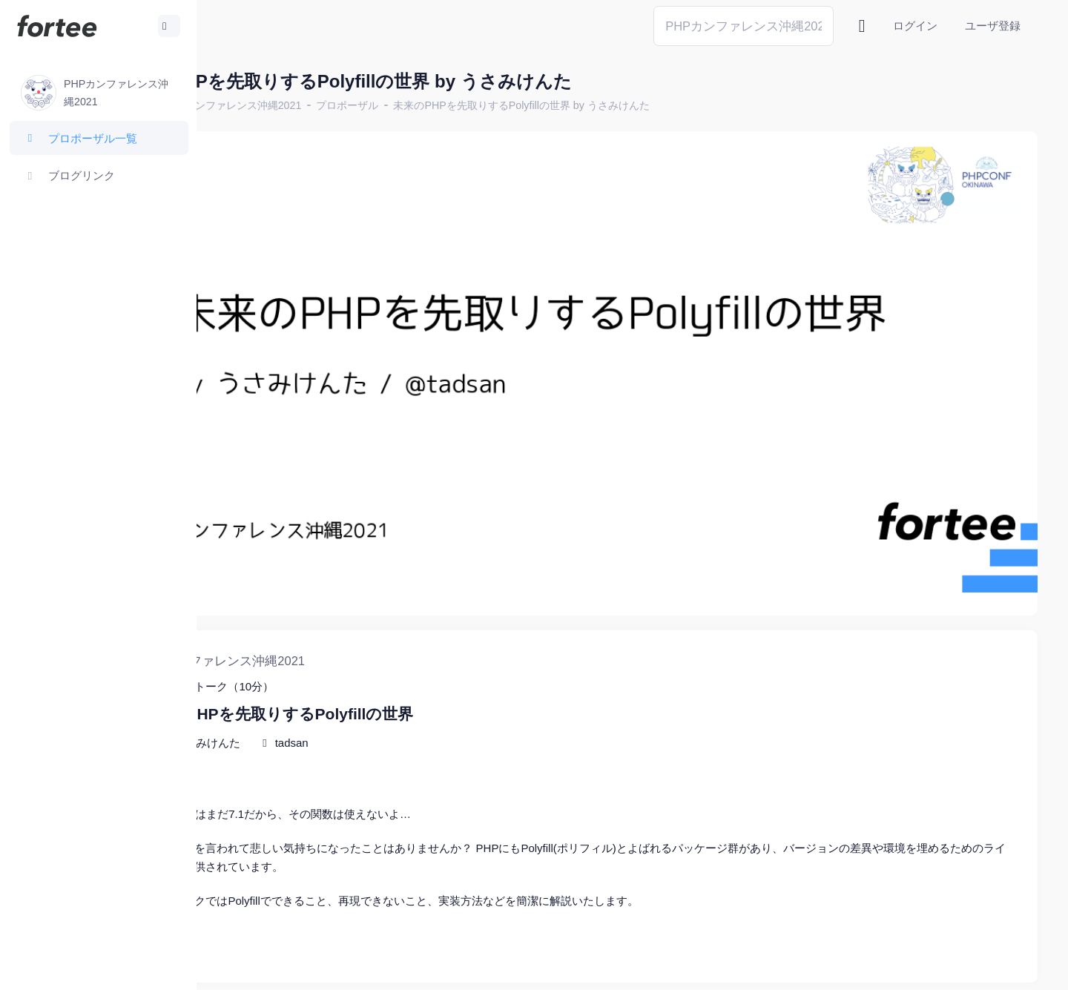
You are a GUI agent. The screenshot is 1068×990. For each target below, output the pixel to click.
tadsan (404, 683)
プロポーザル (460, 105)
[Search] (743, 25)
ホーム (245, 105)
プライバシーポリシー (979, 967)
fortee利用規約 (864, 967)
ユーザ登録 (993, 25)
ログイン (915, 25)
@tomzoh (487, 967)
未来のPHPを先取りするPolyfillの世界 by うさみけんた (634, 105)
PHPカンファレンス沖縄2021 (345, 105)
